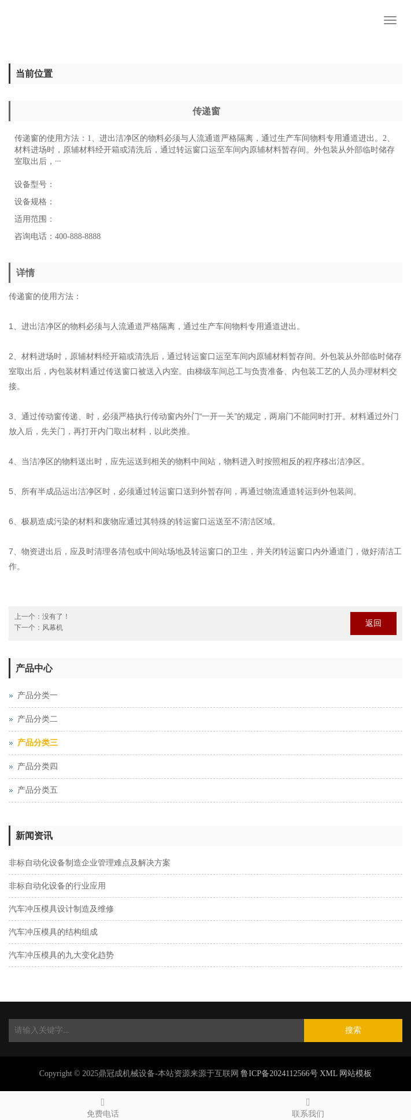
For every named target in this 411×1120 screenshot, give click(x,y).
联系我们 (309, 1105)
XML (329, 1073)
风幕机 (52, 628)
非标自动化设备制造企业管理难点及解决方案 (90, 862)
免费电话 (103, 1105)
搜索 (353, 1030)
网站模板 (355, 1073)
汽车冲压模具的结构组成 (53, 932)
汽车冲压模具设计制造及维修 (61, 909)
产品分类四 (37, 766)
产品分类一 (37, 695)
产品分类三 (37, 742)
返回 (373, 623)
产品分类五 (37, 790)
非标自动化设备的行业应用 (57, 886)
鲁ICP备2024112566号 (278, 1073)
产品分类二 (37, 719)
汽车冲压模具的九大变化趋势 (61, 955)
